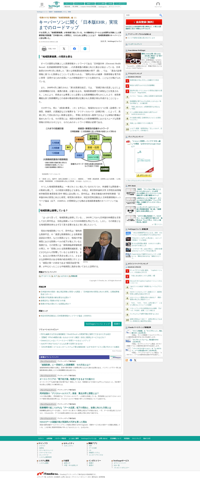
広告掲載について (115, 438)
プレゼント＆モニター (121, 468)
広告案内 (57, 477)
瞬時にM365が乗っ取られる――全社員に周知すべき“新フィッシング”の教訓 (152, 56)
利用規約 (127, 438)
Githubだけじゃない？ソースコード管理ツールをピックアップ (65, 341)
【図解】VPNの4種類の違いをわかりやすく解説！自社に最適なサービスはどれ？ (73, 337)
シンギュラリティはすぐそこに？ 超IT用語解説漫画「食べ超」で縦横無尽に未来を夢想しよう (148, 209)
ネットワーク (43, 455)
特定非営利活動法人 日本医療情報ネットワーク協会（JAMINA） (66, 316)
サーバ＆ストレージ (46, 450)
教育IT (91, 465)
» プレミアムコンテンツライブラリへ (139, 180)
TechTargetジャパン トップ (98, 324)
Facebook (131, 360)
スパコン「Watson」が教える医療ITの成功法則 (146, 96)
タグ (55, 276)
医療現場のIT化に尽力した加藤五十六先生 (144, 80)
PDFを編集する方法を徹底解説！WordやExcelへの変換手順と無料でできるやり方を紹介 (76, 334)
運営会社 (95, 477)
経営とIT (67, 463)
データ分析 (93, 448)
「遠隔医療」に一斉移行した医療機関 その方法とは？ (65, 365)
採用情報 (102, 477)
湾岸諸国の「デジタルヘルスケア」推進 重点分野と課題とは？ (69, 393)
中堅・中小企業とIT (71, 465)
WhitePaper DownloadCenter (115, 357)
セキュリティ (68, 446)
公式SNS (50, 477)
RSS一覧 (117, 465)
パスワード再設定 (60, 438)
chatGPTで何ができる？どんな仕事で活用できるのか (62, 344)
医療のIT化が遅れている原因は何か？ (56, 304)
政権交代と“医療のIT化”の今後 (53, 301)
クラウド (42, 446)
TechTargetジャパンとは (88, 438)
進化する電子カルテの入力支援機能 (142, 85)
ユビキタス (64, 276)
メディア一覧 (41, 477)
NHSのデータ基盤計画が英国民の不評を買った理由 (63, 422)
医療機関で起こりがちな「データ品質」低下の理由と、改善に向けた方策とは (75, 408)
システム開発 (43, 463)
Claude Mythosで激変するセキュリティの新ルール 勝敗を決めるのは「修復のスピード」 (146, 256)
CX (90, 450)
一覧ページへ (157, 224)
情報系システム (94, 452)
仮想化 (41, 448)
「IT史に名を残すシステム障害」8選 (142, 276)
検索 (161, 15)
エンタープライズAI (96, 455)
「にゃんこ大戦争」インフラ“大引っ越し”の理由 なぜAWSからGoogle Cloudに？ (145, 143)
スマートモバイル (45, 452)
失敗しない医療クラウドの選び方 (141, 123)
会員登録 (49, 438)
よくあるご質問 (74, 438)
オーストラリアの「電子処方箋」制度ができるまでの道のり (67, 379)
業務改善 (74, 276)
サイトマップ (136, 438)
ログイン (41, 438)
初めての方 (146, 438)
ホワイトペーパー (120, 463)
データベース (45, 276)
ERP (90, 446)
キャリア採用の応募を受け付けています (141, 38)
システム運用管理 (45, 457)
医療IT (117, 324)
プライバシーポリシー (79, 477)
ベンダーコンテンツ (135, 44)
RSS (127, 360)
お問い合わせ (103, 438)
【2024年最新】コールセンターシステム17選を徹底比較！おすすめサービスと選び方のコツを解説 (80, 347)
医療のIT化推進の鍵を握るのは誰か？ (56, 297)
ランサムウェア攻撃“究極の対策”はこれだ (144, 314)
